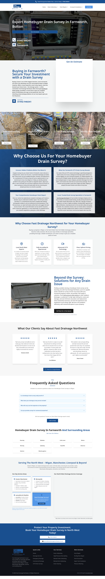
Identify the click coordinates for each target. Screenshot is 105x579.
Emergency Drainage (38, 561)
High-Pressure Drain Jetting (60, 559)
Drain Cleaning (57, 567)
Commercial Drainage (38, 564)
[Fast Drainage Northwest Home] (21, 555)
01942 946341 (66, 1)
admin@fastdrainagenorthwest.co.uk (52, 544)
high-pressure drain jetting (71, 298)
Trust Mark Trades (89, 576)
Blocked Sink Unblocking (60, 564)
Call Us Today (41, 506)
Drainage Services (37, 559)
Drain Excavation (78, 561)
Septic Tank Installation (80, 564)
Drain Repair (77, 556)
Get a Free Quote (19, 32)
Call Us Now (52, 423)
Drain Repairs (64, 7)
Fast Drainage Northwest (63, 200)
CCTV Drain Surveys (38, 567)
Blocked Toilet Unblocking (60, 561)
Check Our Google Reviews (52, 372)
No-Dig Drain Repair (79, 559)
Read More (8, 146)
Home (44, 7)
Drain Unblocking (53, 7)
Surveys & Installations (76, 7)
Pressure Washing (78, 567)
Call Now (89, 7)
